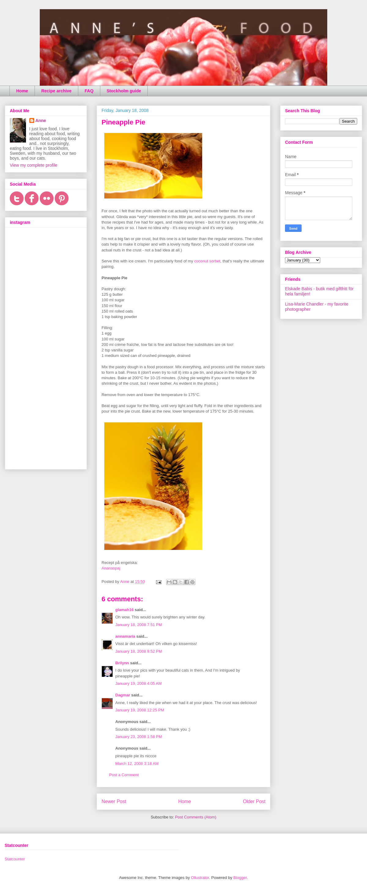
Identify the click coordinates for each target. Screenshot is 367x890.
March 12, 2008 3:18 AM (137, 763)
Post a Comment (124, 775)
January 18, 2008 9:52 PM (138, 651)
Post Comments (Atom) (195, 817)
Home (22, 90)
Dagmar (122, 695)
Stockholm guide (124, 90)
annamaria (125, 636)
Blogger (240, 877)
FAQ (89, 90)
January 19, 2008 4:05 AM (138, 683)
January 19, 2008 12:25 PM (139, 710)
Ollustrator (200, 877)
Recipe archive (56, 90)
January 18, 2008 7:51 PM (138, 624)
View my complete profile (33, 165)
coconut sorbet (207, 261)
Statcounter (15, 859)
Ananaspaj (111, 568)
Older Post (254, 801)
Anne (40, 120)
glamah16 (124, 609)
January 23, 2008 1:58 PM (138, 736)
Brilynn (122, 663)
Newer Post (114, 801)
